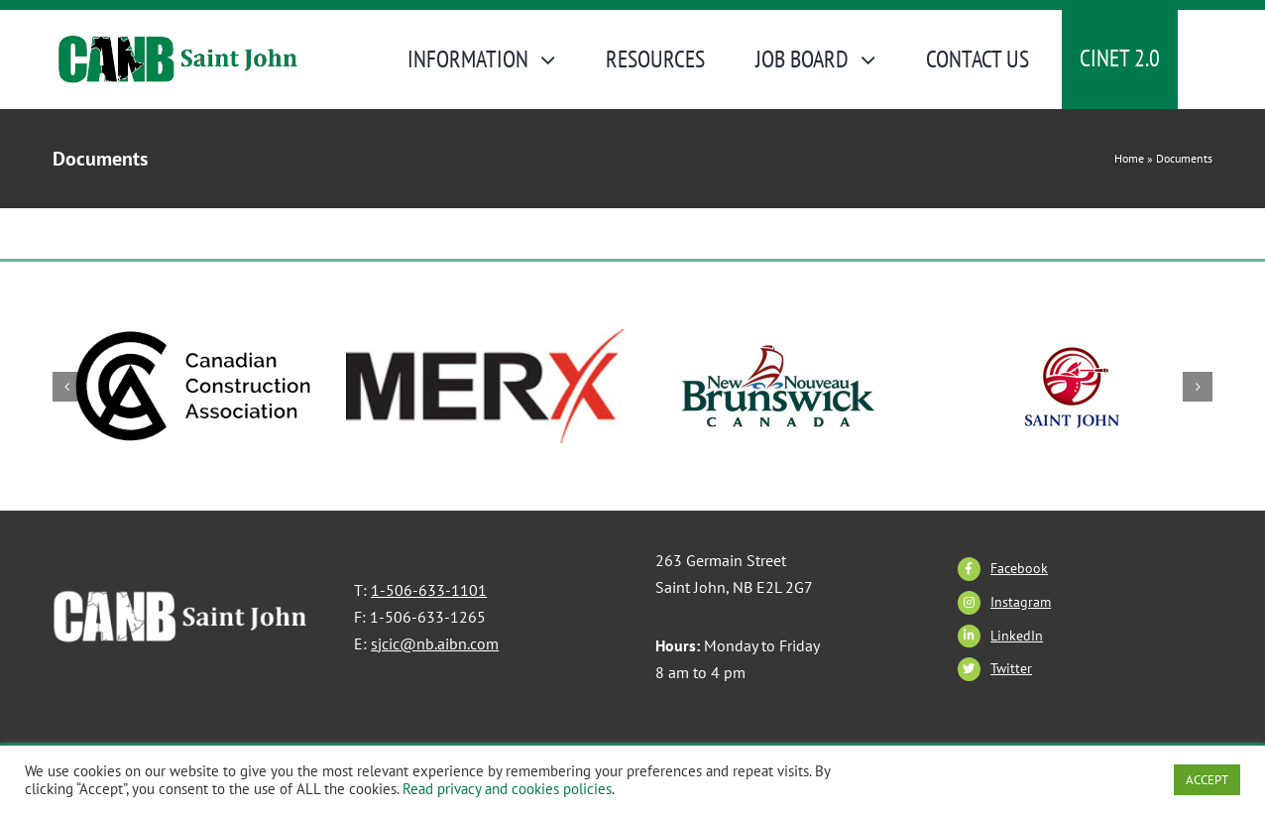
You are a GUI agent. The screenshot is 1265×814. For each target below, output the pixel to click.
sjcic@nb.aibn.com (435, 643)
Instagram (1020, 602)
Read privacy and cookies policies (507, 788)
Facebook (1019, 568)
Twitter (1011, 668)
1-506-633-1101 (429, 590)
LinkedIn (1016, 635)
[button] (67, 387)
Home (1129, 158)
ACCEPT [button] (1207, 779)
